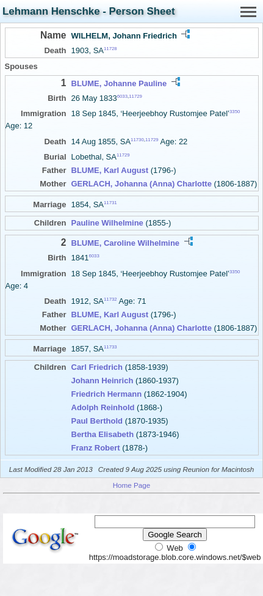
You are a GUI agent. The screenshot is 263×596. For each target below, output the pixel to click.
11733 (110, 346)
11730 (137, 139)
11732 (110, 299)
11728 (110, 48)
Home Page (132, 485)
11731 (110, 202)
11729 (135, 96)
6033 (122, 96)
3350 (234, 111)
